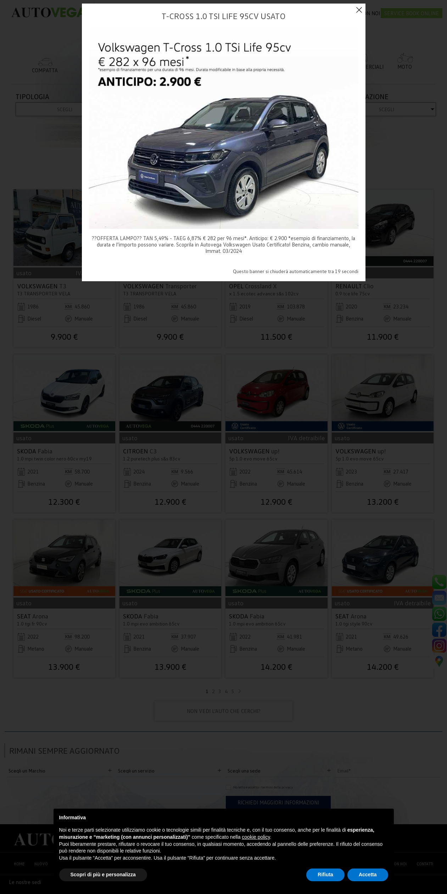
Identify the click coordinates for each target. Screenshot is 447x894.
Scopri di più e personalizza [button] (103, 874)
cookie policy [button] (256, 837)
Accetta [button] (368, 874)
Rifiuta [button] (325, 874)
